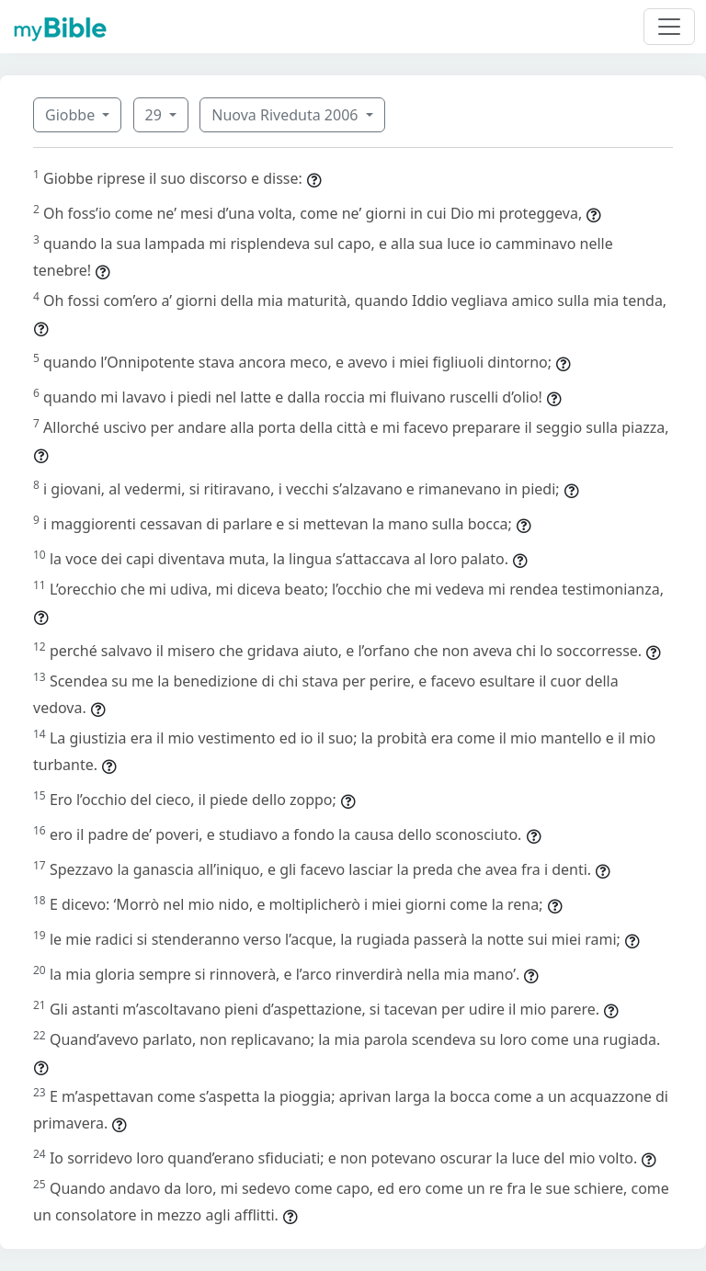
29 (155, 115)
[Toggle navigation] (669, 26)
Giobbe (71, 115)
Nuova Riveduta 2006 (286, 115)
